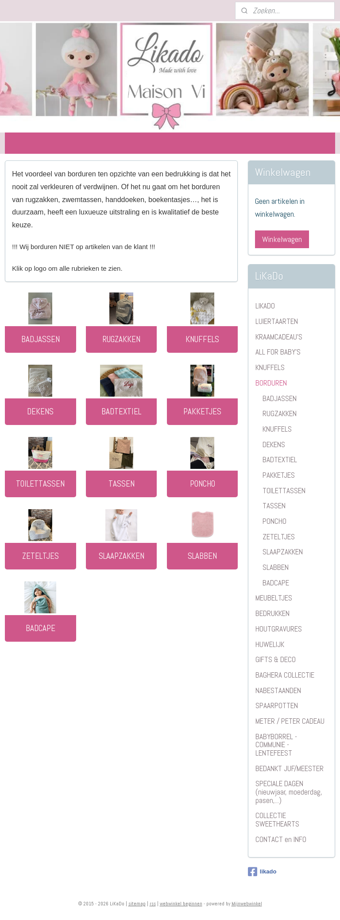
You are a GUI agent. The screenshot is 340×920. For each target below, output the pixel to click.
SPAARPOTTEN (276, 705)
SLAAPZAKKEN (121, 555)
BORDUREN (271, 383)
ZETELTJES (40, 555)
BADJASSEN (40, 338)
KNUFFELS (202, 338)
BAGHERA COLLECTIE (284, 675)
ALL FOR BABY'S (278, 352)
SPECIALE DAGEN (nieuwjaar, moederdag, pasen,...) (288, 792)
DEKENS (40, 411)
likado (262, 871)
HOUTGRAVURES (278, 629)
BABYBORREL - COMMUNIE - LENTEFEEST (276, 745)
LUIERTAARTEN (276, 321)
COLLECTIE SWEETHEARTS (277, 820)
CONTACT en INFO (280, 839)
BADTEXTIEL (121, 411)
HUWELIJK (269, 644)
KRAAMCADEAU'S (278, 337)
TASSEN (121, 483)
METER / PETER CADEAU (290, 721)
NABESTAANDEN (278, 690)
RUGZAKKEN (121, 338)
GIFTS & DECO (275, 659)
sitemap (137, 904)
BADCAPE (40, 627)
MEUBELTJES (273, 598)
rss (153, 904)
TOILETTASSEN (40, 483)
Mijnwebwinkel (247, 904)
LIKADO (265, 306)
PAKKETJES (202, 411)
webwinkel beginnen (181, 904)
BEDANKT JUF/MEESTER (289, 768)
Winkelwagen (282, 239)
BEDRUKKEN (272, 613)
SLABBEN (202, 555)
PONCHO (202, 483)
